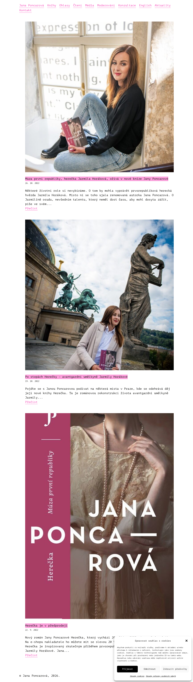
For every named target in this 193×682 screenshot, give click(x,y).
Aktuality (163, 5)
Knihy (51, 5)
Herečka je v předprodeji (46, 625)
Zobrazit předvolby (175, 669)
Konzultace (127, 5)
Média (89, 5)
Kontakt (25, 10)
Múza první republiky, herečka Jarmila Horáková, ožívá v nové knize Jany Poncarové (96, 178)
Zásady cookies (137, 676)
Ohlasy (64, 5)
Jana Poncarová (31, 5)
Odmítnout (150, 669)
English (145, 5)
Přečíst (31, 208)
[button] (187, 641)
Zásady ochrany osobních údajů (161, 676)
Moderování (106, 5)
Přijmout (127, 669)
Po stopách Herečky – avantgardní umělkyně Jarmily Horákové (76, 376)
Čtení (77, 5)
